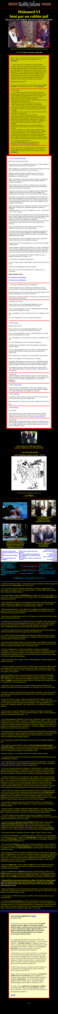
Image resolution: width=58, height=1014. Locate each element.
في (56, 551)
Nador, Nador (18, 384)
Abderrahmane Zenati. (20, 158)
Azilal (17, 90)
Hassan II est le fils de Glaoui (9, 551)
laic (15, 374)
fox (15, 419)
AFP (34, 916)
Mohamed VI (5, 555)
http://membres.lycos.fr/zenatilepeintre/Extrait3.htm (24, 143)
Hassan (16, 407)
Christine (16, 394)
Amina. (16, 323)
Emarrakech (14, 60)
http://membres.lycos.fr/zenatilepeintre (17, 277)
